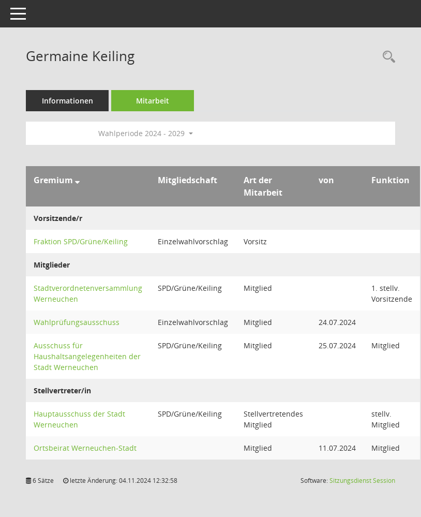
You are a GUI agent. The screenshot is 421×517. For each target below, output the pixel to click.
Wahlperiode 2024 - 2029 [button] (145, 133)
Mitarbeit (152, 101)
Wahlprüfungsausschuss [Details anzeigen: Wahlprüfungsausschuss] (76, 322)
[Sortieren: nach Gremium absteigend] (77, 180)
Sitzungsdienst (362, 480)
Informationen (67, 101)
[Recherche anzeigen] (386, 57)
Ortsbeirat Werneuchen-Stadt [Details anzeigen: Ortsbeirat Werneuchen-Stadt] (85, 448)
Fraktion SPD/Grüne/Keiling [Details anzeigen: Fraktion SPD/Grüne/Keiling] (81, 241)
